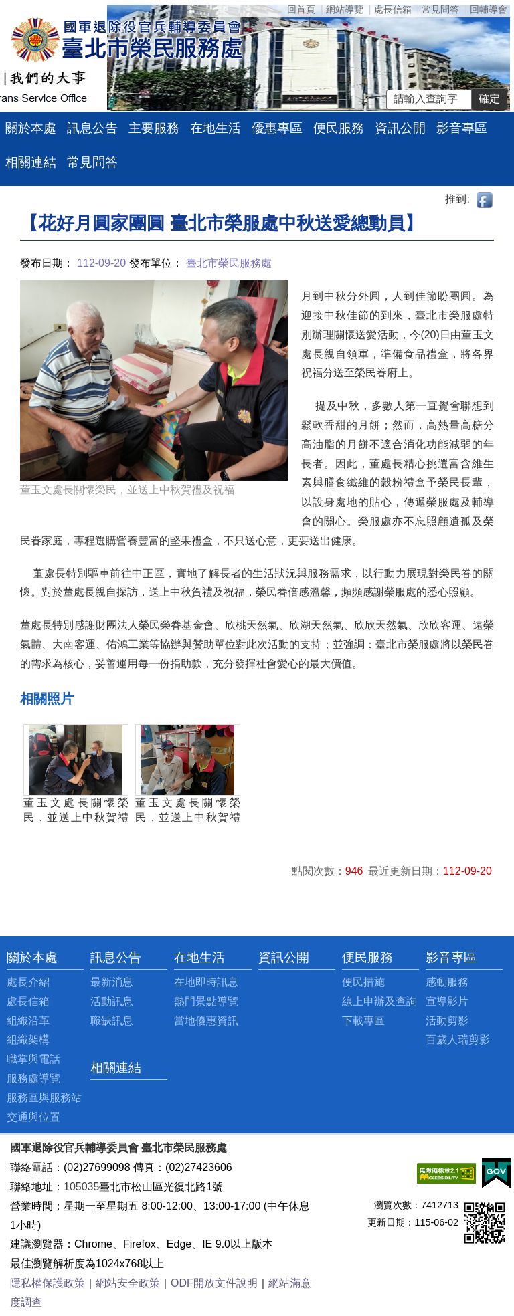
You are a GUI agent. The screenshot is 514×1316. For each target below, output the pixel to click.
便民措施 (363, 982)
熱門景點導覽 (206, 1001)
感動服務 (447, 982)
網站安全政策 (128, 1283)
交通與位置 (33, 1117)
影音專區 (461, 128)
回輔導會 (488, 9)
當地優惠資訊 (206, 1020)
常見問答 (440, 9)
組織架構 (28, 1039)
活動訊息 (111, 1001)
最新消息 (111, 982)
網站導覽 (344, 9)
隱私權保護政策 (47, 1283)
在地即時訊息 (206, 982)
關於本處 (30, 128)
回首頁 (301, 9)
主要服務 (153, 128)
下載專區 (363, 1020)
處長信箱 (393, 9)
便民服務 (338, 128)
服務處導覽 (33, 1078)
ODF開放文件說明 (214, 1283)
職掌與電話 (33, 1059)
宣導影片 (447, 1001)
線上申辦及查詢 (379, 1001)
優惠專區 (277, 128)
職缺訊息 (111, 1020)
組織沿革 (28, 1020)
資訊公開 (400, 128)
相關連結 (30, 162)
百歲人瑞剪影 (458, 1039)
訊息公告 (92, 128)
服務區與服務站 (44, 1097)
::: (10, 957)
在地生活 (215, 128)
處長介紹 (28, 982)
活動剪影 (447, 1020)
